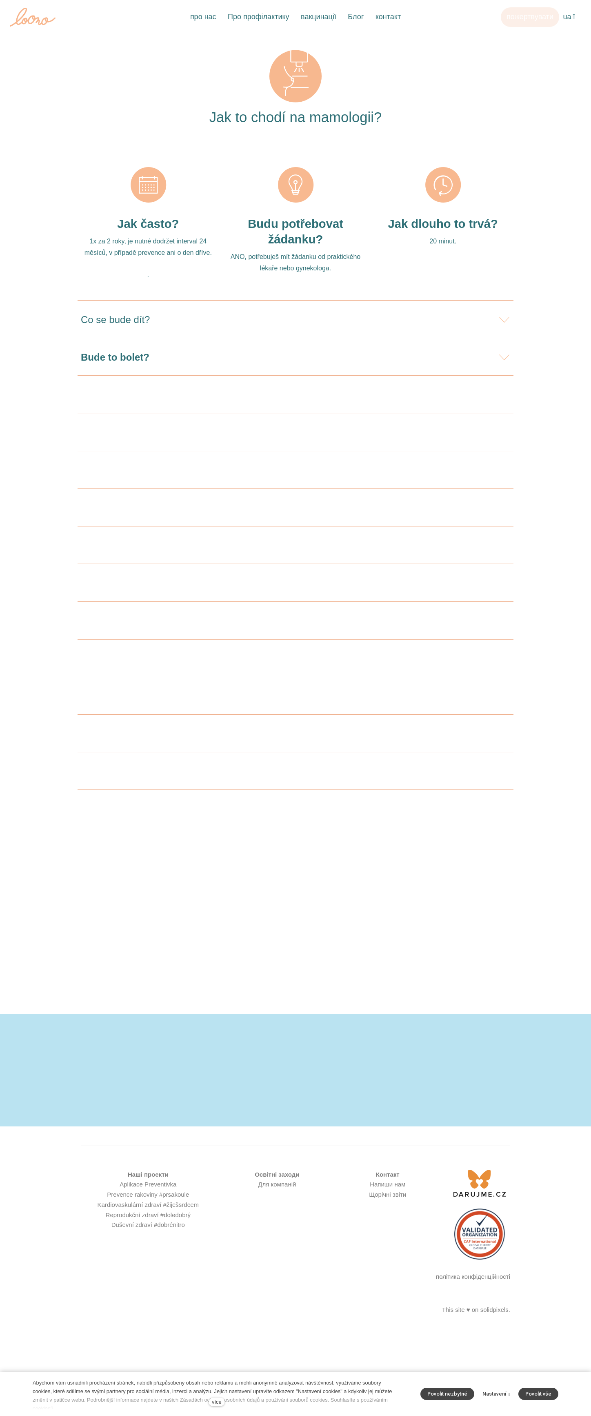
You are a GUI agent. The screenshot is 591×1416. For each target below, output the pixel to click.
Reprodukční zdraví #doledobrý (148, 1326)
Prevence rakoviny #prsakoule (148, 1306)
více (216, 1402)
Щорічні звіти (387, 1306)
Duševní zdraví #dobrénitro (148, 1336)
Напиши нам (387, 1296)
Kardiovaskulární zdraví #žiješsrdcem (148, 1316)
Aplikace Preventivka (148, 1296)
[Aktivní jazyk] (569, 17)
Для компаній (277, 1296)
